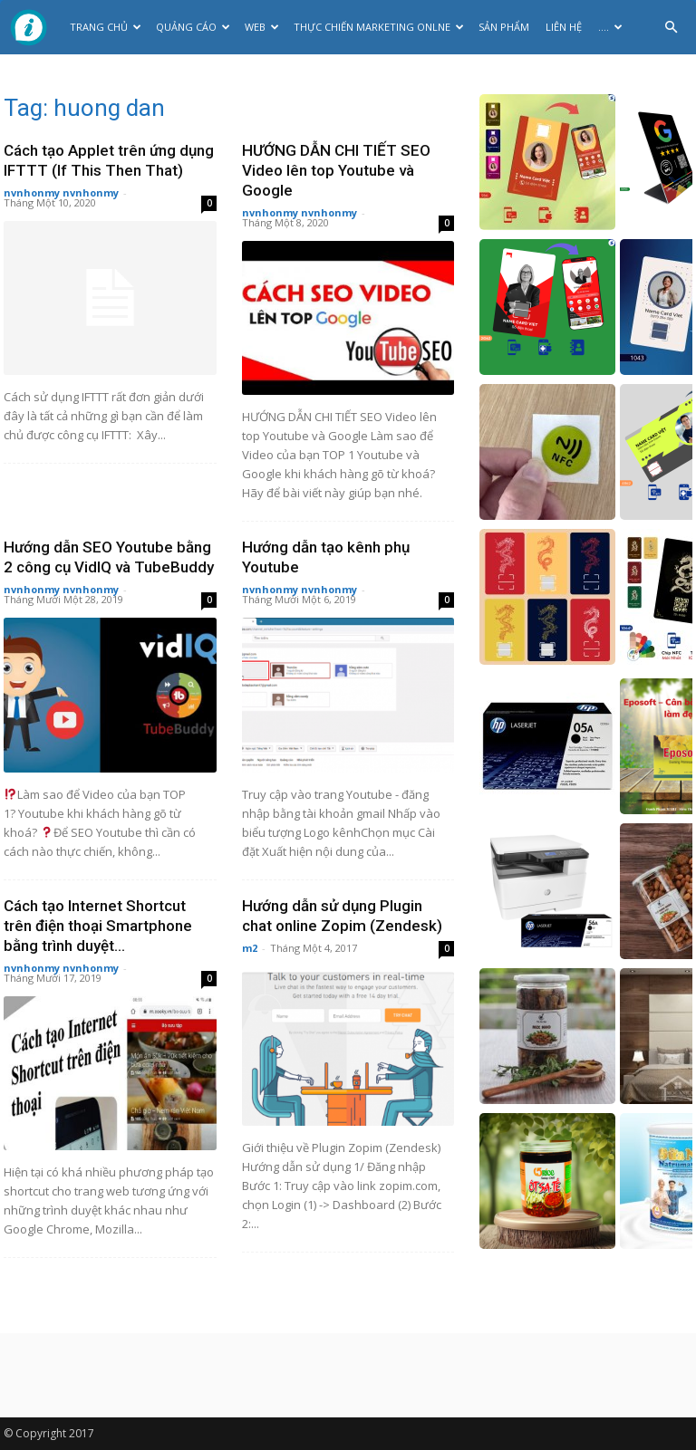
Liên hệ (564, 27)
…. (610, 27)
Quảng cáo (193, 27)
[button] (670, 27)
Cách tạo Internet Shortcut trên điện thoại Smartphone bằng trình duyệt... (98, 926)
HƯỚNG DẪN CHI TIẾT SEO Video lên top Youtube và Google (336, 170)
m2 (249, 948)
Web (262, 27)
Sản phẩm (503, 27)
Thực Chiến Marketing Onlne (379, 27)
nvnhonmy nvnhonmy (61, 192)
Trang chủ (105, 27)
